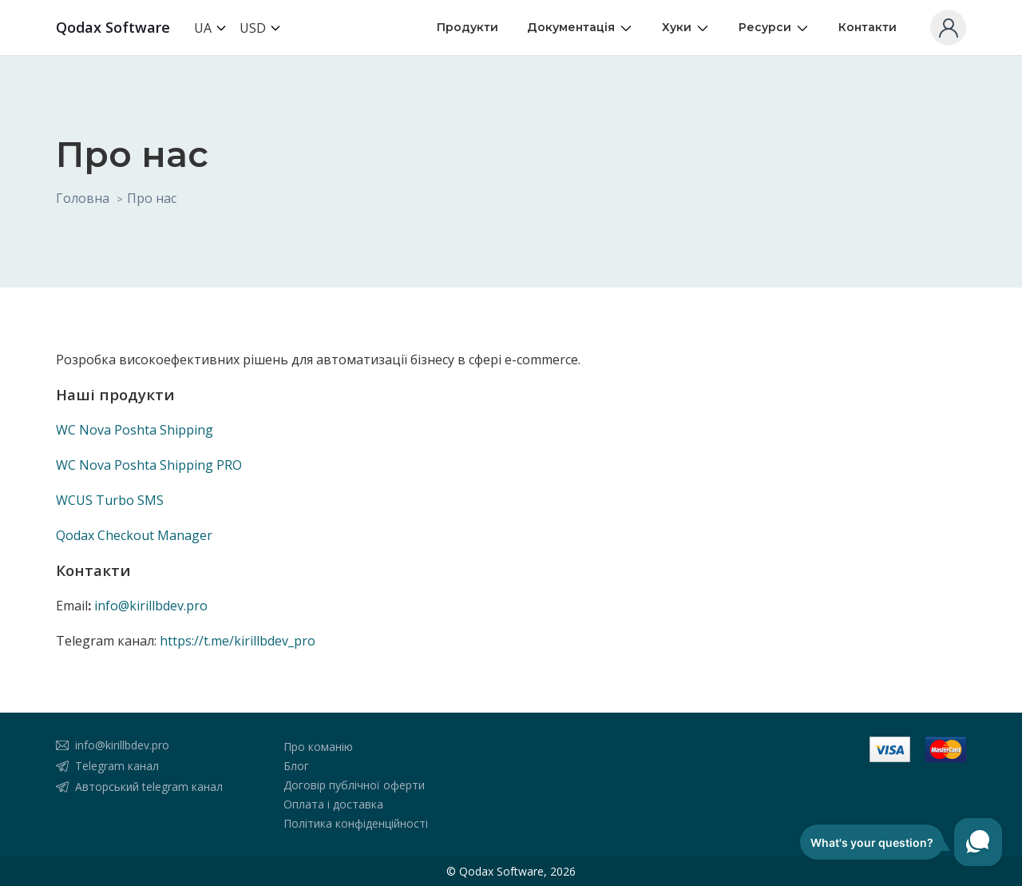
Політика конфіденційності (355, 823)
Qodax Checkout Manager (134, 535)
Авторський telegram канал (149, 786)
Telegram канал (117, 765)
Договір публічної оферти (354, 785)
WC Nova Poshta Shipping (134, 430)
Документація (580, 27)
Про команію (318, 746)
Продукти (467, 27)
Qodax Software (113, 27)
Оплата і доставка (333, 804)
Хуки (686, 27)
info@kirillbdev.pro (151, 605)
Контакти (867, 27)
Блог (296, 765)
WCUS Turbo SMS (110, 500)
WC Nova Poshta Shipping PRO (149, 465)
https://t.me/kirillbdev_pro (237, 641)
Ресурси (774, 27)
